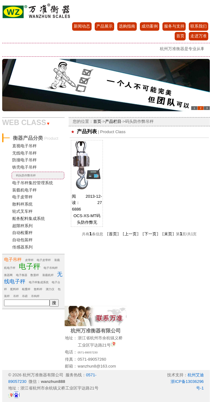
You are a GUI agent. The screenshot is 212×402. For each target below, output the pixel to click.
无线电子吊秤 (24, 153)
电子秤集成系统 (39, 282)
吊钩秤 (35, 296)
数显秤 (34, 275)
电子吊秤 (13, 259)
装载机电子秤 (24, 190)
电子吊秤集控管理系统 (32, 182)
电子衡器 (21, 275)
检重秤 (26, 289)
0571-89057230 (88, 352)
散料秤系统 (22, 204)
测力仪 (50, 289)
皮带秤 (29, 260)
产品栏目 (113, 121)
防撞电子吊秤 (24, 160)
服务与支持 (174, 26)
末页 (168, 234)
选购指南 (127, 26)
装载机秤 (48, 275)
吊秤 (16, 296)
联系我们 (198, 26)
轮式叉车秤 (22, 211)
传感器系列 (22, 247)
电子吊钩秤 (51, 267)
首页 (180, 36)
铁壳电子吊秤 (24, 167)
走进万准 (198, 36)
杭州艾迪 (196, 375)
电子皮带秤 (22, 197)
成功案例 (149, 26)
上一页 (131, 234)
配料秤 (14, 289)
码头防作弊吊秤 (26, 175)
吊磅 (25, 296)
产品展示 (104, 26)
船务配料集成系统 (28, 218)
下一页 (150, 234)
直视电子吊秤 (24, 146)
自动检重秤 (22, 232)
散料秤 (38, 289)
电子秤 (29, 266)
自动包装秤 (22, 240)
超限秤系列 (22, 225)
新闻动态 (82, 26)
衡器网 (8, 275)
